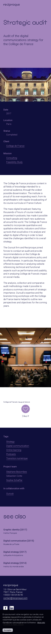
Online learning (13, 450)
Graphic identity (11, 530)
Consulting (11, 158)
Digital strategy (11, 552)
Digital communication (17, 445)
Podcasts (11, 454)
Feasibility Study (14, 162)
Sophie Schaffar (14, 480)
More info (41, 623)
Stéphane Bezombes (16, 471)
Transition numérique (17, 458)
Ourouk (10, 493)
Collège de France (15, 145)
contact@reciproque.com (15, 598)
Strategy (10, 441)
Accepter (8, 630)
